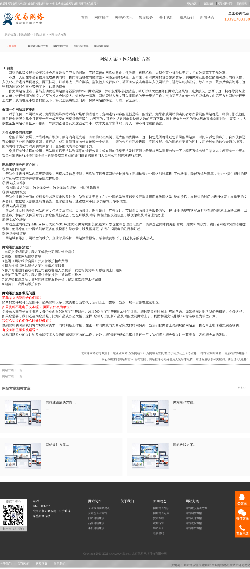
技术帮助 (158, 518)
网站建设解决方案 (38, 46)
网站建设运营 (161, 513)
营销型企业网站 (97, 513)
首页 (84, 17)
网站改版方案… (184, 444)
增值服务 (208, 3)
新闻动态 (242, 3)
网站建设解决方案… (61, 402)
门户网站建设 (96, 518)
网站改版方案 (101, 46)
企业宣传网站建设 (99, 508)
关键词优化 (123, 17)
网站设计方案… (57, 444)
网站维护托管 (225, 3)
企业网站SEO (136, 353)
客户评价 (158, 528)
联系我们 (187, 17)
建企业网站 (120, 353)
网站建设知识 (161, 508)
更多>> (242, 387)
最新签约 (158, 533)
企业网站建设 (220, 565)
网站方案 (192, 3)
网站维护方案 (57, 34)
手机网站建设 (96, 528)
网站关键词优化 (240, 565)
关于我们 (166, 17)
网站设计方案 (81, 46)
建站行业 (158, 523)
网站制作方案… (184, 402)
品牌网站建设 (96, 523)
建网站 (206, 565)
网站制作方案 (60, 46)
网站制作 (101, 17)
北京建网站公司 (91, 353)
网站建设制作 (192, 565)
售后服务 (146, 17)
